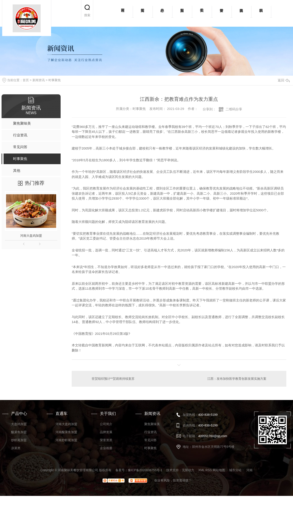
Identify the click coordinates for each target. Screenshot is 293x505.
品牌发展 (106, 432)
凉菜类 (15, 448)
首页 (26, 80)
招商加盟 (142, 13)
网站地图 (219, 470)
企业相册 (106, 448)
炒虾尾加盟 (19, 440)
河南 (249, 470)
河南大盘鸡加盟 (31, 235)
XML (201, 470)
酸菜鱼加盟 (19, 432)
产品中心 (162, 13)
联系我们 (261, 13)
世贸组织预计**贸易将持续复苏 (113, 378)
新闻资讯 (241, 13)
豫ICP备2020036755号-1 (145, 470)
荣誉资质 (222, 13)
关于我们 (202, 13)
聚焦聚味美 (152, 424)
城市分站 (235, 470)
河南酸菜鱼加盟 (66, 432)
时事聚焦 (54, 80)
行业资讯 (150, 432)
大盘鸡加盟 (19, 424)
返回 (284, 80)
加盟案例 (182, 13)
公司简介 (106, 424)
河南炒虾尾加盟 (66, 440)
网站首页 (123, 13)
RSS (209, 470)
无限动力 (188, 470)
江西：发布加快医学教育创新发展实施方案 (236, 378)
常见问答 (150, 440)
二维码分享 (234, 109)
